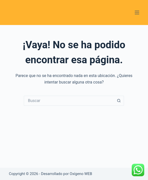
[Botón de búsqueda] (119, 101)
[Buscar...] (69, 101)
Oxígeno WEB (81, 174)
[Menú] (137, 12)
